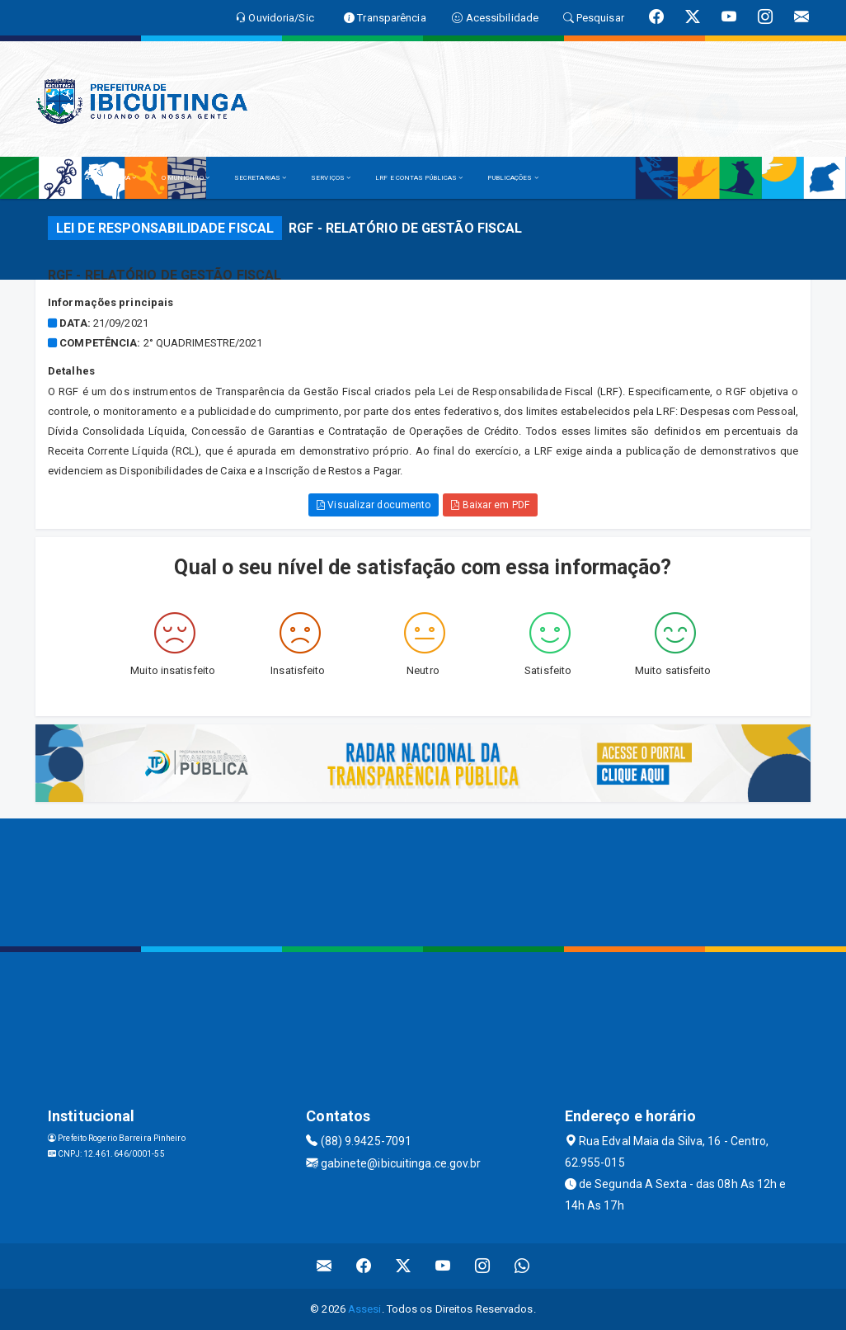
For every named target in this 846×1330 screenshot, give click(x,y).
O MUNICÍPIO (185, 178)
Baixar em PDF (490, 505)
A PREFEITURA (110, 178)
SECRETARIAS (260, 178)
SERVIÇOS (330, 178)
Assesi (365, 1309)
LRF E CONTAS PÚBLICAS (419, 178)
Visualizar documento (373, 505)
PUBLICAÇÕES (512, 178)
